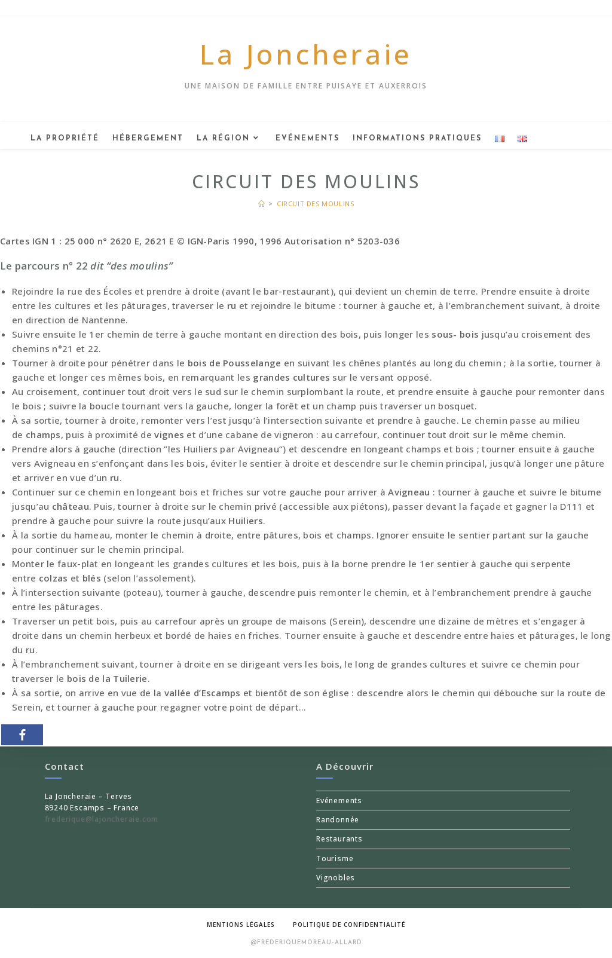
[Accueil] (261, 203)
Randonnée (337, 820)
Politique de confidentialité (349, 924)
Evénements (339, 800)
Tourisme (334, 858)
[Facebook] (22, 734)
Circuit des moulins (315, 203)
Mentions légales (241, 924)
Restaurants (339, 839)
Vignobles (335, 878)
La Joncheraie (306, 53)
